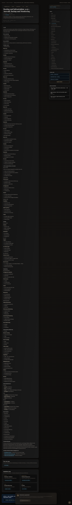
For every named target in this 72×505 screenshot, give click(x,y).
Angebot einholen (59, 81)
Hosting (52, 52)
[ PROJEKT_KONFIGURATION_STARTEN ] (11, 500)
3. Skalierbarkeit (53, 63)
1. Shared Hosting (53, 20)
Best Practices (53, 58)
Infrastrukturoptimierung (55, 44)
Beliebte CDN (53, 31)
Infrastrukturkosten (54, 50)
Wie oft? (52, 36)
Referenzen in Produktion (63, 2)
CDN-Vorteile (53, 29)
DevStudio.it (3, 2)
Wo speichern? (53, 37)
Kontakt (69, 2)
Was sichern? (53, 34)
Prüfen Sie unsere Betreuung (9, 455)
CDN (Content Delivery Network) (56, 26)
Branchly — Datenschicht (54, 74)
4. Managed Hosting (54, 24)
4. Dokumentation (53, 65)
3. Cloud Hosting (53, 23)
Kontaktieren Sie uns (7, 452)
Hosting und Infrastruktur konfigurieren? (57, 68)
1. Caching (52, 45)
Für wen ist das (53, 15)
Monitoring (52, 39)
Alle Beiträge (6, 465)
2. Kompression (53, 47)
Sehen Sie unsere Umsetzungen (9, 453)
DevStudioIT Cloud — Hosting (55, 76)
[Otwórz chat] (69, 502)
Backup (52, 55)
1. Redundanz (53, 60)
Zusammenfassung (54, 66)
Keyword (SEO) (53, 16)
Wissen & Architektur (9, 2)
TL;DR (52, 13)
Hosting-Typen (53, 18)
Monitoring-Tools (53, 42)
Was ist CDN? (53, 28)
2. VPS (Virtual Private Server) (55, 21)
